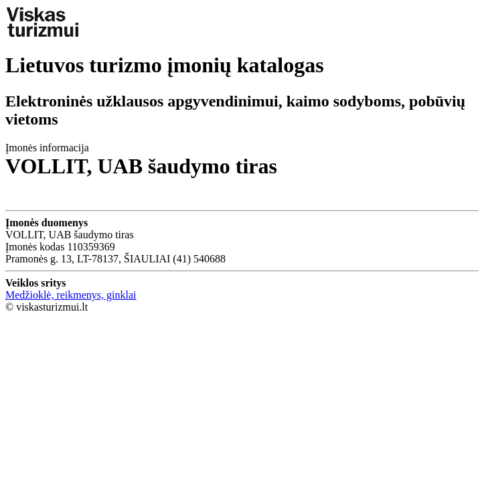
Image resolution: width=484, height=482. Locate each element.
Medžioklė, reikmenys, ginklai (71, 295)
